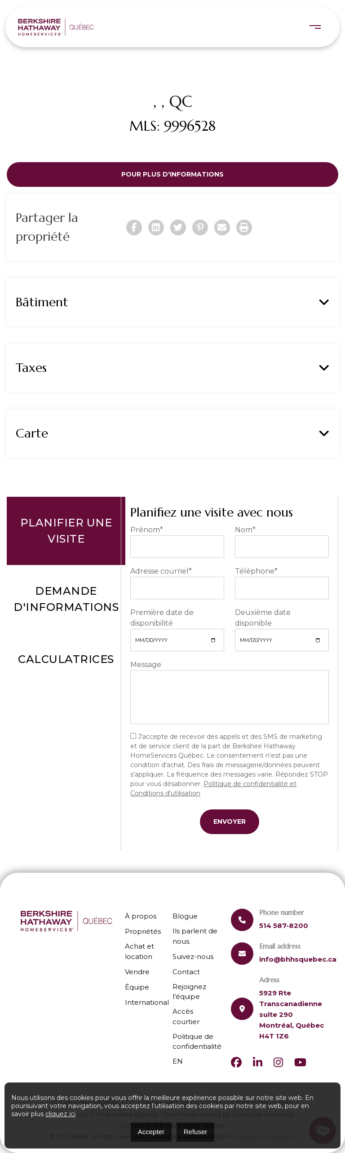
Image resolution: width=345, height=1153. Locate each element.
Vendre (137, 971)
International (147, 1002)
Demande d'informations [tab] (66, 599)
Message (145, 664)
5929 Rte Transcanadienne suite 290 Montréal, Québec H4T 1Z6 (291, 1014)
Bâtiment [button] (172, 302)
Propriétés (143, 931)
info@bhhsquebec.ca (297, 959)
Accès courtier (185, 1016)
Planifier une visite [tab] (66, 530)
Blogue (185, 916)
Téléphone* (256, 571)
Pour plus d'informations (172, 174)
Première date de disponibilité (162, 617)
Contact (186, 971)
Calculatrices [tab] (66, 659)
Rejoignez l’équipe (189, 991)
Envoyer (229, 821)
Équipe (137, 987)
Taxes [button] (172, 367)
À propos (140, 916)
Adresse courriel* (161, 571)
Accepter (151, 1131)
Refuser (196, 1131)
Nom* (245, 530)
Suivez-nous (192, 956)
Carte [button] (172, 433)
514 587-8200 (283, 925)
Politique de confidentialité (196, 1041)
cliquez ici (60, 1114)
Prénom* (146, 530)
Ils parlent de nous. (194, 936)
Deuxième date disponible (263, 617)
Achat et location (139, 951)
